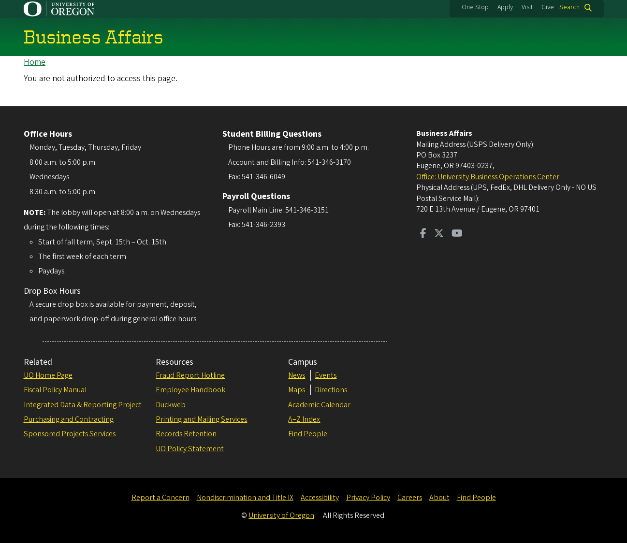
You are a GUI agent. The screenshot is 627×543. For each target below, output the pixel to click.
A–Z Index (304, 419)
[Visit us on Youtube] (457, 234)
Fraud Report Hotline (190, 375)
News (296, 375)
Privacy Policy (368, 497)
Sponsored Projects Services (70, 434)
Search (569, 7)
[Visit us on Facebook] (423, 234)
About (439, 497)
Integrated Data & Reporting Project (83, 405)
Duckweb (171, 405)
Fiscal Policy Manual (55, 390)
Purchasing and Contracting (69, 419)
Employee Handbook (190, 390)
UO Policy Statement (190, 448)
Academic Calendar (319, 405)
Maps (296, 390)
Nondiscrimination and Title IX (245, 497)
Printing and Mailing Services (201, 419)
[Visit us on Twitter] (439, 234)
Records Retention (186, 434)
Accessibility (320, 497)
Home (34, 62)
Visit (527, 7)
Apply (505, 7)
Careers (409, 497)
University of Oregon (281, 515)
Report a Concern (160, 497)
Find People (307, 434)
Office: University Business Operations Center (487, 176)
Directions (331, 390)
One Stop (475, 7)
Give (547, 7)
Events (325, 375)
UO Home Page (48, 375)
